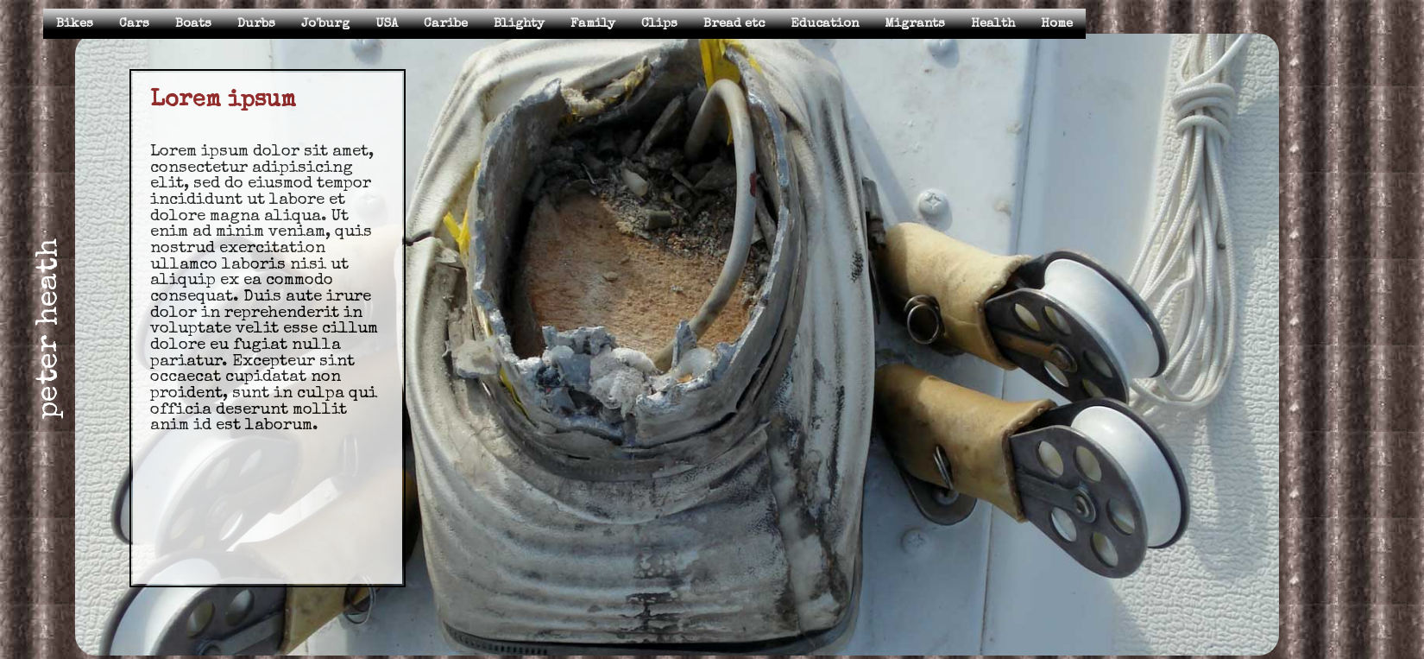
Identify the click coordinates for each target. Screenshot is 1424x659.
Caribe (446, 23)
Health (993, 23)
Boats (193, 23)
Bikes (74, 23)
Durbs (256, 23)
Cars (134, 23)
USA (386, 23)
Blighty (519, 23)
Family (592, 23)
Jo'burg (325, 23)
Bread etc (734, 23)
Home (1057, 23)
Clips (659, 23)
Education (825, 23)
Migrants (915, 23)
